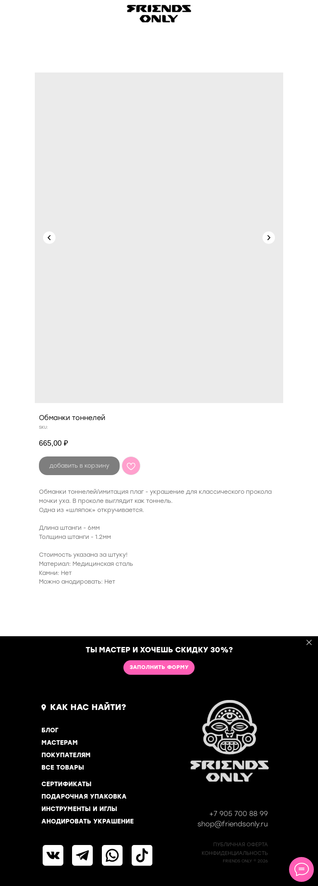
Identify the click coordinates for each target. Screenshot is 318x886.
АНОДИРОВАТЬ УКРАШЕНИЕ (87, 821)
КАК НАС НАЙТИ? (88, 707)
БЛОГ (49, 730)
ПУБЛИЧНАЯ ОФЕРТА (240, 844)
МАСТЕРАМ (59, 742)
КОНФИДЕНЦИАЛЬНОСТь (235, 853)
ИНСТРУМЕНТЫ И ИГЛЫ (79, 809)
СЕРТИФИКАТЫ (66, 784)
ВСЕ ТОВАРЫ (62, 767)
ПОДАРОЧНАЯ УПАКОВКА (84, 796)
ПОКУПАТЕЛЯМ (66, 755)
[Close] (309, 642)
